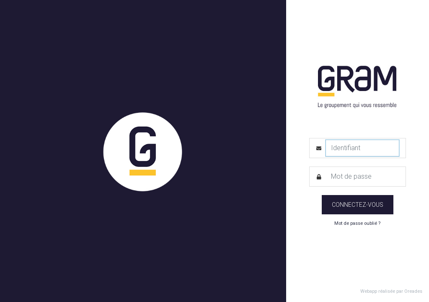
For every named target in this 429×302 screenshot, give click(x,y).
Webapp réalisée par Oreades (391, 291)
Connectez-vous (357, 204)
